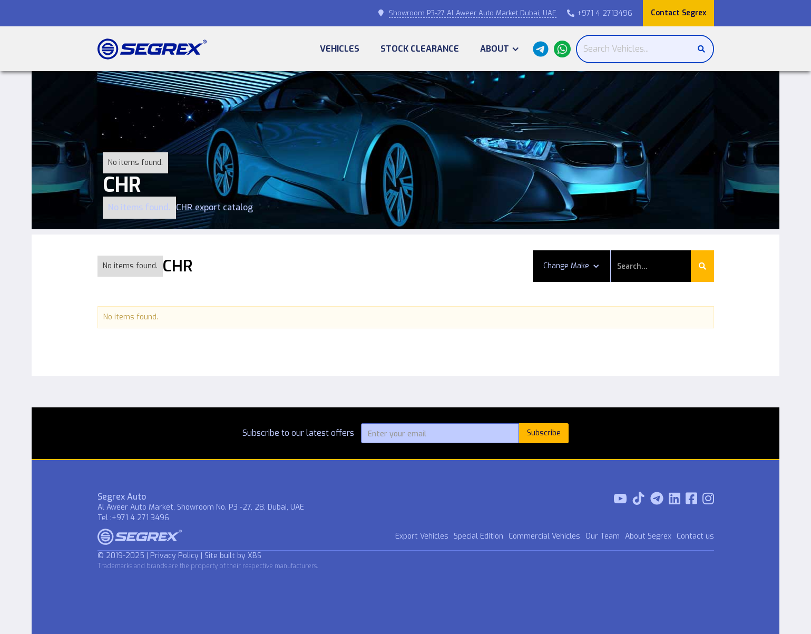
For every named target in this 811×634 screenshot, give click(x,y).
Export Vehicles (421, 536)
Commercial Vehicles (544, 536)
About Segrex (648, 536)
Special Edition (478, 536)
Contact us (695, 536)
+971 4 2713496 (599, 13)
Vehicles (339, 48)
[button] (500, 49)
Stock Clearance (419, 48)
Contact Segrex (678, 13)
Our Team (602, 536)
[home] (152, 49)
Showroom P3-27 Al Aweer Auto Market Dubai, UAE (472, 12)
